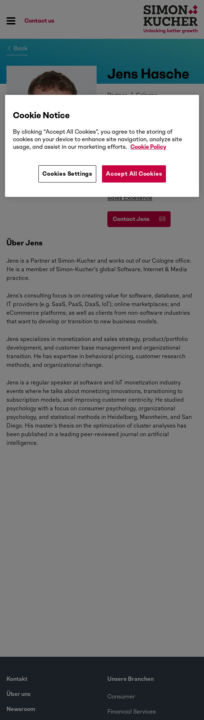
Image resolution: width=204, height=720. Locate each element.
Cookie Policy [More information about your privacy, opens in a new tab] (148, 146)
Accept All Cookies (134, 173)
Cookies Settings (67, 173)
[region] (102, 146)
